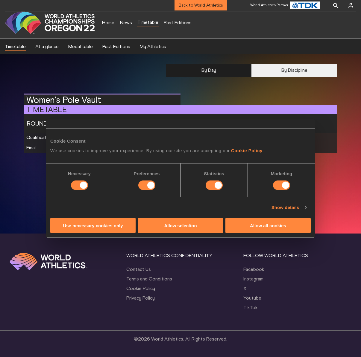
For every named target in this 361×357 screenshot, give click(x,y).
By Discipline (294, 70)
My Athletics (153, 46)
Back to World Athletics (201, 5)
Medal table (80, 46)
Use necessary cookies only (93, 225)
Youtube (252, 298)
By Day (208, 70)
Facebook (253, 269)
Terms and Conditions (149, 279)
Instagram (253, 279)
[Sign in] (350, 5)
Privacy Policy (140, 298)
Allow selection (180, 225)
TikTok (250, 307)
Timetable (147, 22)
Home (108, 22)
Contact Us (138, 269)
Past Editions (178, 22)
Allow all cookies (268, 225)
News (126, 22)
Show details (285, 207)
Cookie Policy (247, 150)
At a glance (47, 46)
